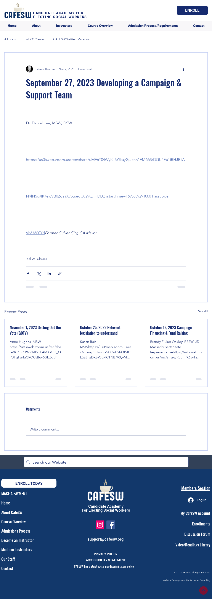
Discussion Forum (197, 534)
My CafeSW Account (195, 513)
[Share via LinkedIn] (49, 273)
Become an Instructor (17, 540)
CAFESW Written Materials (71, 39)
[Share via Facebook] (28, 273)
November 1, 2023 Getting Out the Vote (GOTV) (35, 330)
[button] (192, 10)
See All (203, 311)
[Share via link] (60, 273)
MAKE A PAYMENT (14, 493)
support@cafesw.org (106, 539)
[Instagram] (100, 524)
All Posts (10, 39)
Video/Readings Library (192, 545)
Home (5, 503)
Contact (7, 568)
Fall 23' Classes (34, 39)
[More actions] (183, 69)
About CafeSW (11, 512)
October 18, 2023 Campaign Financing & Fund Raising (171, 330)
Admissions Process (15, 531)
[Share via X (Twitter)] (39, 273)
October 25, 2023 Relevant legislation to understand (100, 330)
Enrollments (201, 524)
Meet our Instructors (16, 549)
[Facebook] (110, 524)
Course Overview (13, 521)
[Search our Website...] (105, 462)
